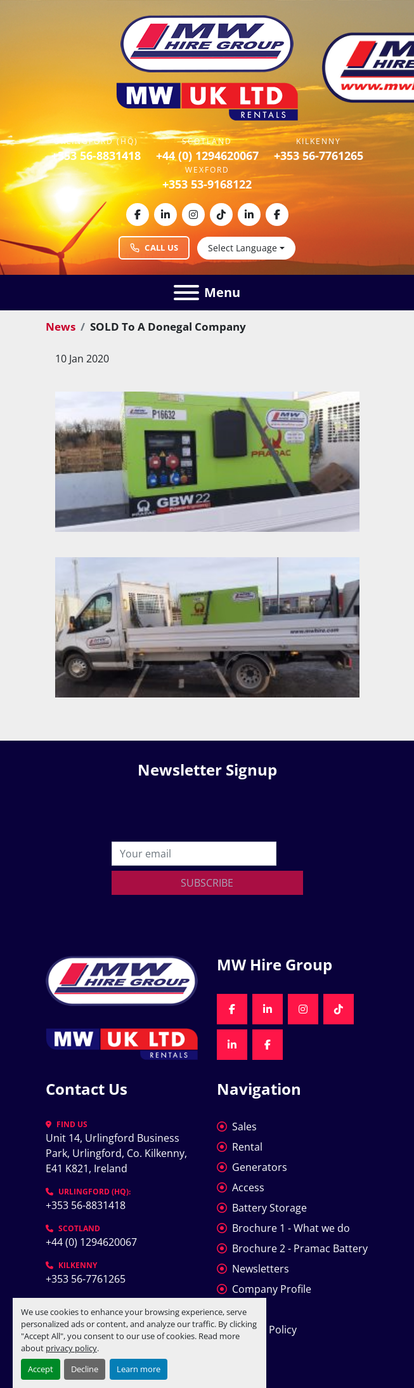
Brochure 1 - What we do (291, 1228)
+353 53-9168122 (207, 184)
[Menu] (186, 292)
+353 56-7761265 (318, 155)
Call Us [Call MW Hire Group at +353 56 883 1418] (154, 247)
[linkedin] (165, 214)
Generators (259, 1167)
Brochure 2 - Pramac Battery (300, 1248)
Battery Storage (269, 1208)
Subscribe (207, 883)
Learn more (138, 1369)
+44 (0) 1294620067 (207, 155)
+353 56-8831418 (96, 155)
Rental (247, 1147)
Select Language (242, 248)
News (60, 326)
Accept (40, 1369)
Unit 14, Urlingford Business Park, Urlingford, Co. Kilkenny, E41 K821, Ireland (118, 1153)
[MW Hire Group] (122, 979)
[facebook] (137, 214)
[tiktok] (221, 214)
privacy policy (71, 1348)
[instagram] (193, 214)
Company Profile (271, 1289)
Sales (244, 1127)
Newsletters (260, 1269)
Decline (84, 1369)
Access (248, 1187)
